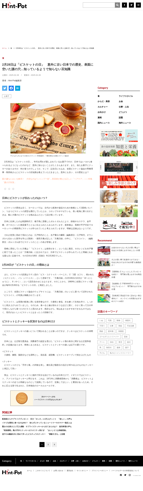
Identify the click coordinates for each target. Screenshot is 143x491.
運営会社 (70, 471)
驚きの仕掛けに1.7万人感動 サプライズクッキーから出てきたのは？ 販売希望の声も (37, 427)
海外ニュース (125, 123)
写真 (110, 320)
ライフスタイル (126, 96)
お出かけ (102, 112)
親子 (127, 348)
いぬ (101, 320)
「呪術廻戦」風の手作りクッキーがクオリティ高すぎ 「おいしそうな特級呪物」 (34, 430)
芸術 (125, 337)
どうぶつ (123, 112)
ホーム (29, 471)
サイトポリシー (82, 471)
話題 (121, 117)
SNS (111, 342)
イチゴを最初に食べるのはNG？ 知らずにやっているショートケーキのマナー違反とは (37, 423)
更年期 (110, 331)
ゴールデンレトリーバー (109, 337)
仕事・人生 (124, 107)
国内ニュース (104, 123)
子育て (102, 326)
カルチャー (103, 107)
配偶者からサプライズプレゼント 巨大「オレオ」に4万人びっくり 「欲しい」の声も (37, 419)
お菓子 (6, 96)
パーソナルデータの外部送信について (125, 471)
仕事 (111, 326)
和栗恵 (121, 331)
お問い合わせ (58, 471)
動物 (118, 320)
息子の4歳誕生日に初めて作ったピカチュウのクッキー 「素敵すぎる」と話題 (33, 434)
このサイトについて (42, 471)
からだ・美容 (104, 101)
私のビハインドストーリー (120, 353)
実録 (120, 326)
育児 (120, 342)
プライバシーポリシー (100, 471)
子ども (102, 353)
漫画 (100, 117)
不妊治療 (130, 326)
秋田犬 (109, 348)
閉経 (101, 331)
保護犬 (128, 320)
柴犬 (129, 342)
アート (102, 342)
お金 (121, 101)
